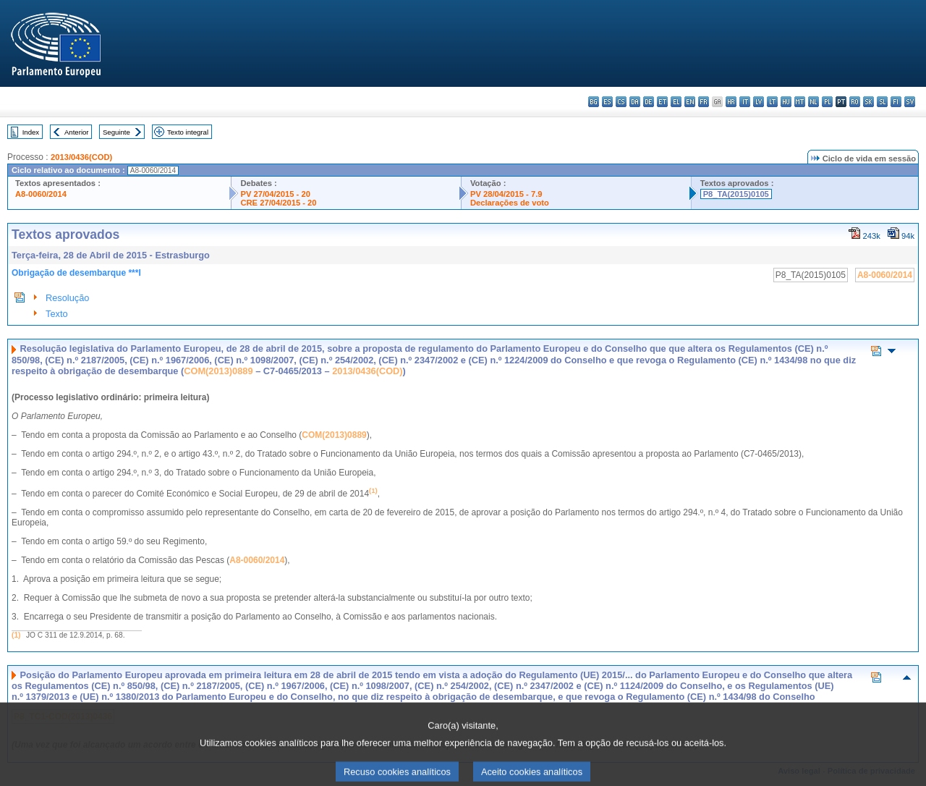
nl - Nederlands (813, 101)
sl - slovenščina (882, 101)
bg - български (593, 101)
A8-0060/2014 (41, 194)
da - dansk (634, 101)
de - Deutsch (648, 101)
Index (30, 132)
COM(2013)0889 (218, 370)
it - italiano (744, 101)
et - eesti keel (662, 101)
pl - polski (827, 101)
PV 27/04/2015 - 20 (275, 194)
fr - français (703, 101)
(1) (16, 635)
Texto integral (187, 132)
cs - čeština (621, 101)
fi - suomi (896, 101)
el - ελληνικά (676, 101)
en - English (689, 101)
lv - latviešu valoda (758, 101)
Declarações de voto (509, 202)
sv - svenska (909, 101)
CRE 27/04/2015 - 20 (278, 202)
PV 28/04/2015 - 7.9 (506, 194)
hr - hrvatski (731, 101)
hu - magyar (786, 101)
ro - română (854, 101)
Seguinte (116, 132)
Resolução (67, 297)
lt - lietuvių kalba (772, 101)
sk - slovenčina (868, 101)
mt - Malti (799, 101)
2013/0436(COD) (81, 157)
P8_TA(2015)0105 (736, 194)
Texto (57, 313)
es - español (607, 101)
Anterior (76, 132)
